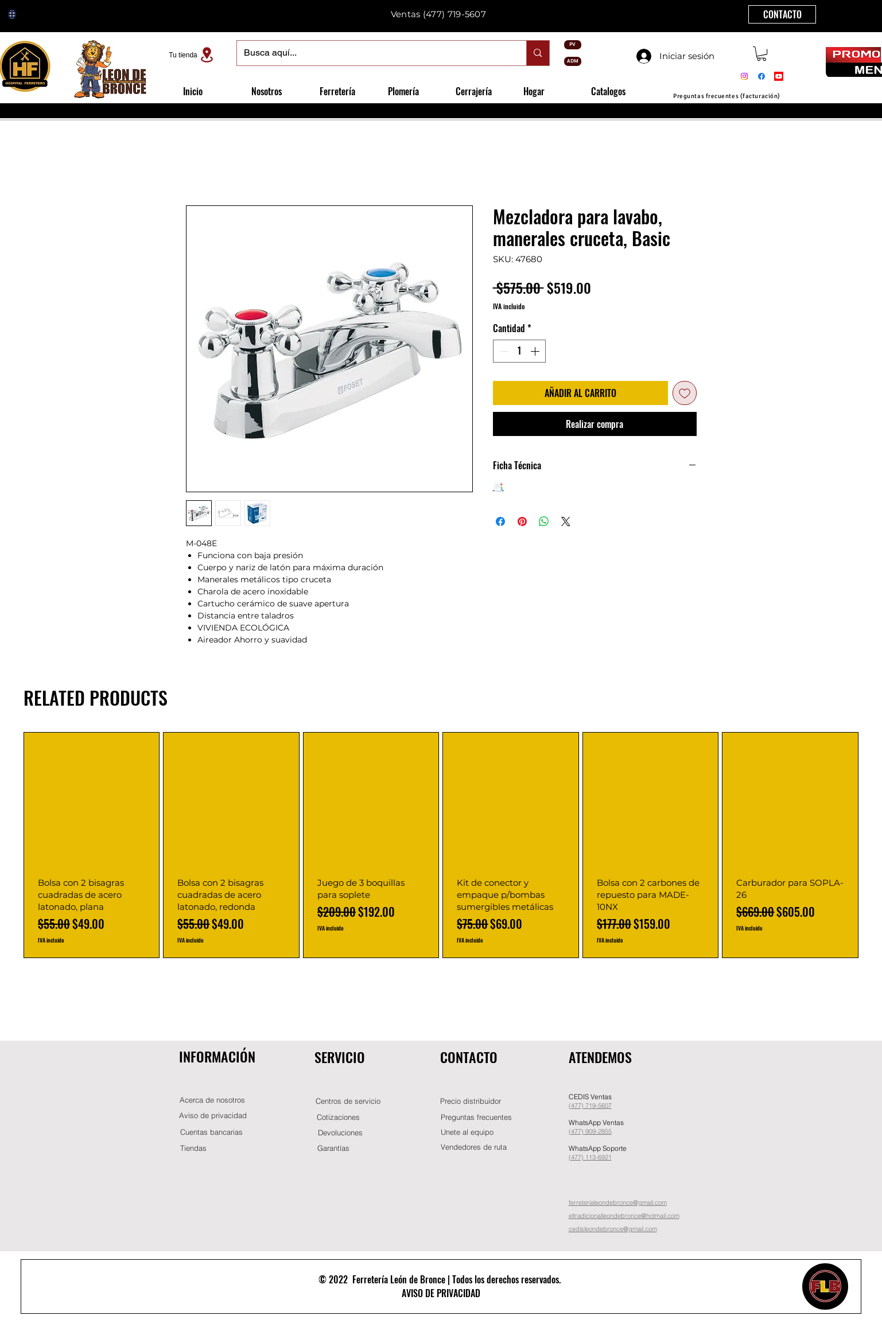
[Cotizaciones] (338, 1117)
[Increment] (536, 351)
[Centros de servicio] (348, 1101)
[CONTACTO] (782, 14)
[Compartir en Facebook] (500, 521)
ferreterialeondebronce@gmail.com (618, 1202)
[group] (441, 845)
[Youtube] (778, 76)
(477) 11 (580, 1157)
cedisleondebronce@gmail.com (613, 1229)
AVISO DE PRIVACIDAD (441, 1293)
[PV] (572, 44)
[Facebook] (761, 76)
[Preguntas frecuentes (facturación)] (727, 96)
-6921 (604, 1157)
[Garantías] (333, 1148)
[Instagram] (744, 76)
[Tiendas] (193, 1148)
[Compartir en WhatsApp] (544, 521)
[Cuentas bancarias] (211, 1132)
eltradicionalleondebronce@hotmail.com (624, 1216)
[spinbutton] (519, 351)
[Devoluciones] (340, 1132)
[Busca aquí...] (373, 53)
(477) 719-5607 (454, 14)
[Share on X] (566, 521)
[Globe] (12, 14)
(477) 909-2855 (590, 1131)
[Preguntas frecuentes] (476, 1117)
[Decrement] (503, 351)
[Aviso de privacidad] (213, 1115)
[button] (761, 53)
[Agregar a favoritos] (685, 393)
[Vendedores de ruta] (474, 1147)
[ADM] (572, 61)
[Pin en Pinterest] (522, 521)
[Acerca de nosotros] (212, 1100)
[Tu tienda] (192, 55)
